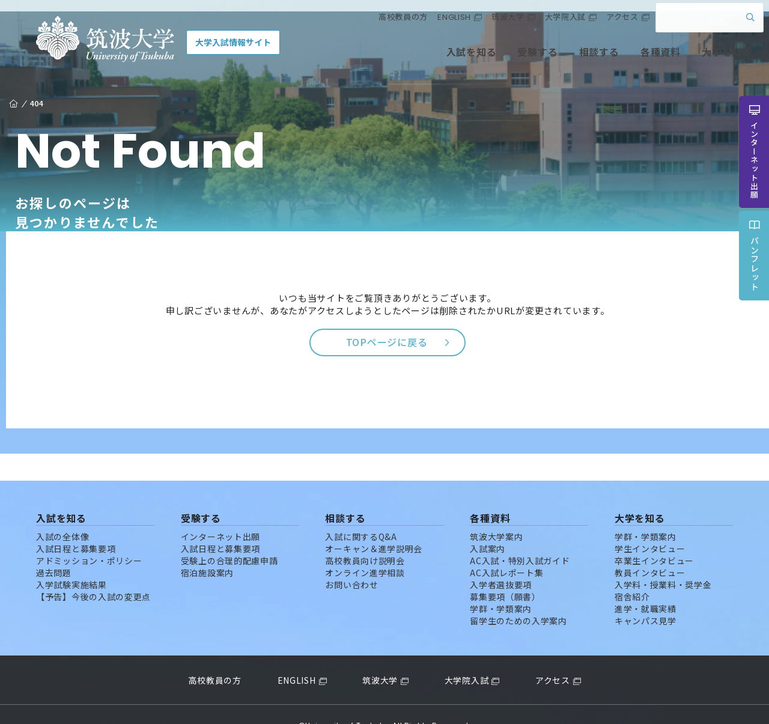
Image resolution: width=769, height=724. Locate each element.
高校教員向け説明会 (364, 538)
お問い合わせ (351, 562)
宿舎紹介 (632, 574)
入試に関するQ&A (361, 514)
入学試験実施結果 (71, 562)
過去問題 (53, 550)
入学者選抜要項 (501, 562)
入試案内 (487, 526)
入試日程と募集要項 (75, 526)
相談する (571, 59)
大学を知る (698, 59)
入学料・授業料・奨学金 (663, 562)
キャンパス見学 (645, 598)
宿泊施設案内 (207, 550)
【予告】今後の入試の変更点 (93, 574)
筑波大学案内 (496, 514)
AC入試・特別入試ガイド (520, 538)
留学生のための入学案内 (518, 598)
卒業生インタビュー (654, 538)
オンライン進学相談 (364, 550)
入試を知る (444, 59)
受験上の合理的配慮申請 (229, 538)
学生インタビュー (650, 526)
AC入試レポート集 (506, 550)
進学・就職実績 (645, 586)
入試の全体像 (62, 514)
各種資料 (632, 59)
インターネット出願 (220, 514)
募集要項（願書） (505, 574)
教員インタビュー (650, 550)
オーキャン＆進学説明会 (373, 526)
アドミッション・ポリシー (89, 538)
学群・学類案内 (501, 586)
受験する (510, 59)
